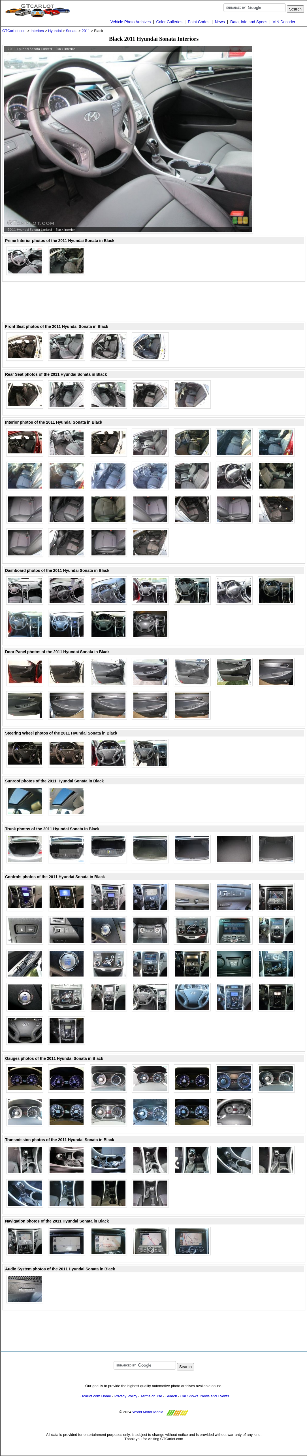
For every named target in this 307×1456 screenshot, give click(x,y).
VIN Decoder (284, 22)
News (220, 22)
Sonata (71, 31)
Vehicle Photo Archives (130, 22)
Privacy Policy (125, 1396)
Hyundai (55, 31)
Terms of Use (151, 1396)
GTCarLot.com (14, 31)
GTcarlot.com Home (94, 1396)
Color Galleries (169, 22)
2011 (86, 31)
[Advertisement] (154, 302)
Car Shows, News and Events (204, 1396)
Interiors (37, 31)
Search (171, 1396)
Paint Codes (198, 22)
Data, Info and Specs (248, 22)
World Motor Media (147, 1412)
